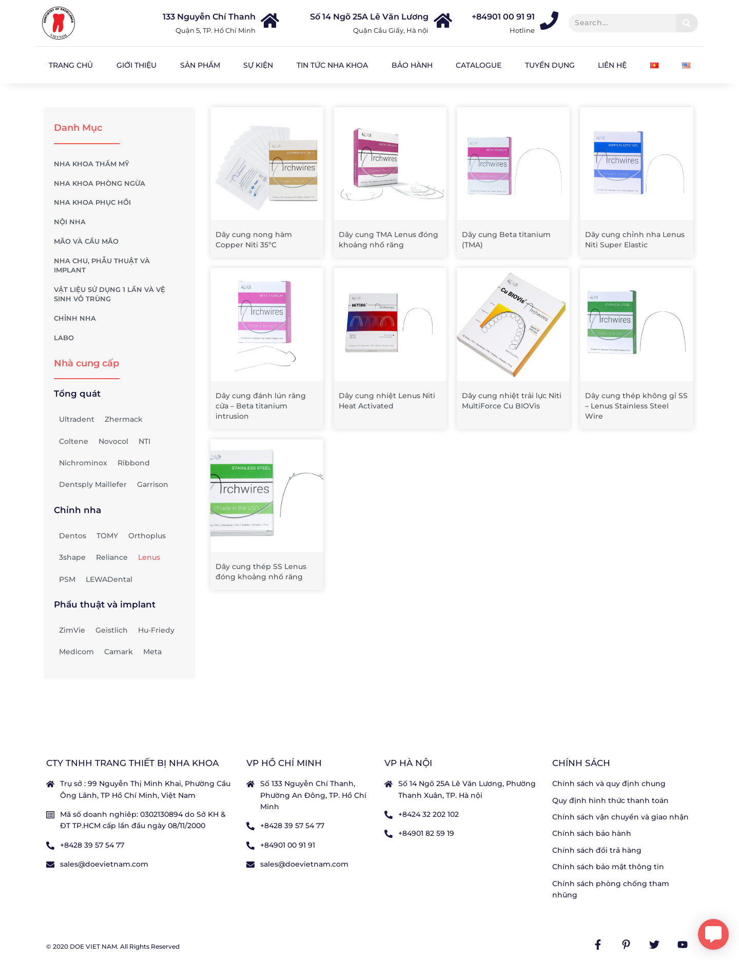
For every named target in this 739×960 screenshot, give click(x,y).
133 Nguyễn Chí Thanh (209, 17)
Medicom (76, 651)
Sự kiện (258, 65)
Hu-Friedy (156, 630)
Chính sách (581, 763)
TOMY (107, 535)
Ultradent (76, 419)
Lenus (149, 557)
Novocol (113, 441)
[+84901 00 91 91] (549, 20)
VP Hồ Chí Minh (284, 763)
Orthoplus (147, 535)
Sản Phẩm (200, 65)
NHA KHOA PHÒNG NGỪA (119, 183)
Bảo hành (412, 65)
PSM (67, 579)
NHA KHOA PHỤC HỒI (119, 202)
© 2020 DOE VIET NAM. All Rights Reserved (113, 946)
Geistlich (111, 630)
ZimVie (72, 630)
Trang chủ (71, 65)
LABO (119, 338)
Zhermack (124, 419)
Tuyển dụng (550, 65)
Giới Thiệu (136, 65)
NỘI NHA (119, 222)
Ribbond (134, 462)
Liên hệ (612, 65)
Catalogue (478, 65)
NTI (144, 441)
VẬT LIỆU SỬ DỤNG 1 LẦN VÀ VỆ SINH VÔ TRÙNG (119, 294)
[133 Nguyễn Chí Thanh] (270, 20)
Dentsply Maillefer (93, 484)
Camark (118, 651)
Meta (152, 651)
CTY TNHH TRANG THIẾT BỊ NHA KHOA (132, 763)
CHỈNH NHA (119, 318)
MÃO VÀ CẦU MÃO (119, 241)
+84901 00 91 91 (503, 17)
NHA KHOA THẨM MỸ (119, 164)
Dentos (72, 535)
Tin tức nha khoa (332, 65)
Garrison (152, 484)
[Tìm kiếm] (687, 23)
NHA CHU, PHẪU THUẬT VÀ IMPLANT (119, 265)
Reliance (112, 557)
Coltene (73, 441)
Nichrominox (83, 462)
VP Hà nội (408, 763)
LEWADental (109, 579)
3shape (72, 557)
